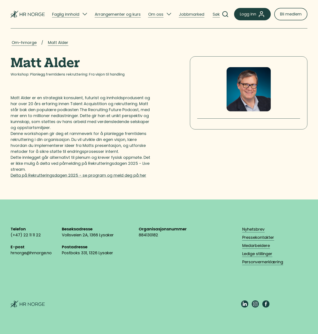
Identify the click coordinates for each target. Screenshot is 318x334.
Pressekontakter (258, 237)
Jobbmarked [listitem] (191, 14)
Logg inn (252, 14)
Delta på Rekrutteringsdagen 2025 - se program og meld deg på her (78, 175)
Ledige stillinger (257, 253)
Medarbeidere (256, 245)
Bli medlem (291, 14)
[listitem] (69, 14)
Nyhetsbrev (253, 229)
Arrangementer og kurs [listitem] (118, 14)
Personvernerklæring (262, 262)
